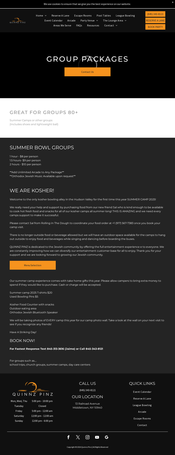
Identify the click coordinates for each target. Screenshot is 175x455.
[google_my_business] (107, 429)
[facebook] (68, 429)
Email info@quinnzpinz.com (28, 344)
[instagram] (87, 429)
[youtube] (97, 429)
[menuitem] (41, 6)
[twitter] (78, 429)
